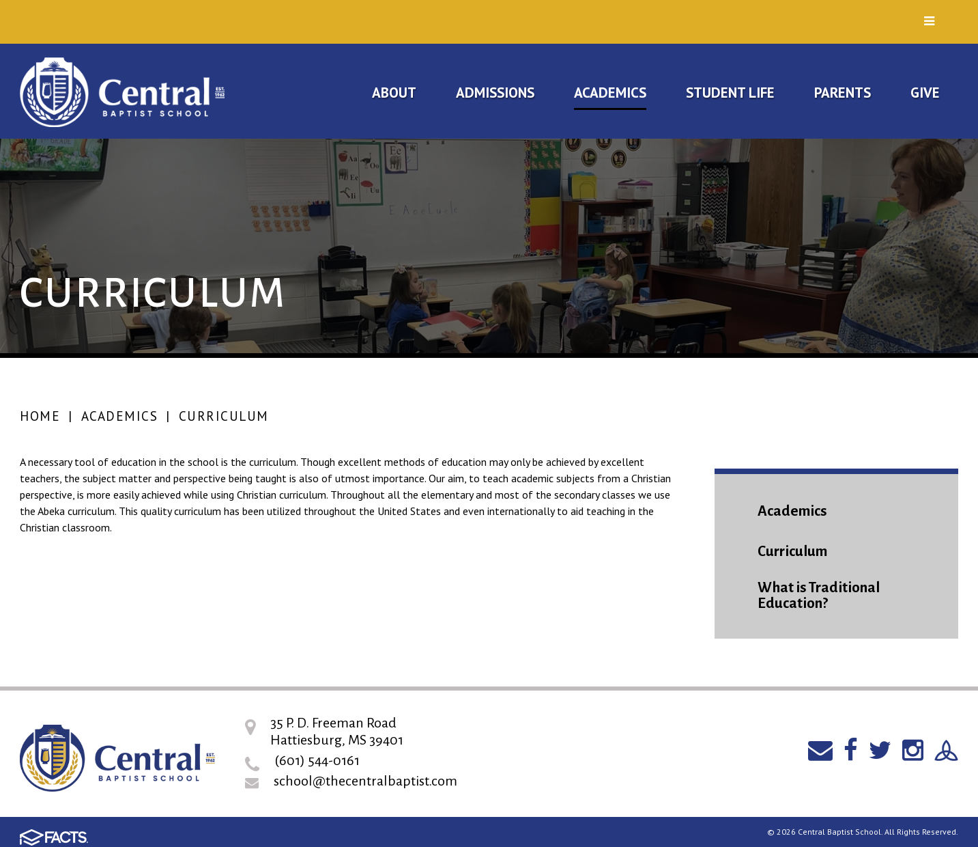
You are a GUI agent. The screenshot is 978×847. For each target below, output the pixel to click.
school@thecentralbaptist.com (365, 780)
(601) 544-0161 (317, 760)
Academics (119, 416)
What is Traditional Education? (819, 595)
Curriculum (224, 416)
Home (40, 416)
